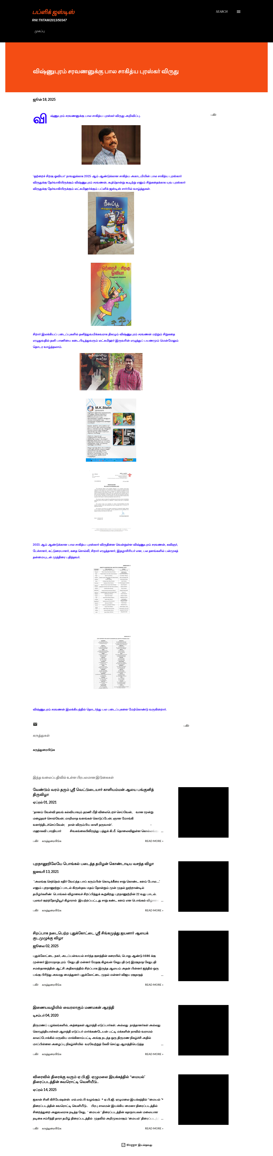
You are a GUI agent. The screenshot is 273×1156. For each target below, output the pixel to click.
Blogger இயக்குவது (136, 1145)
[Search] (222, 12)
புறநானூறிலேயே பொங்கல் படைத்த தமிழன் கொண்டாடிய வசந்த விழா (93, 863)
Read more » (154, 841)
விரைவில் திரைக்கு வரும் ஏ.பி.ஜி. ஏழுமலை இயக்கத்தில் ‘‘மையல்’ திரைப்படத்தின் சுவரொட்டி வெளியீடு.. (89, 1079)
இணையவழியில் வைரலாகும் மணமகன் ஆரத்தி (73, 1007)
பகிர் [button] (213, 114)
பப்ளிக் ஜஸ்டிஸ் (53, 11)
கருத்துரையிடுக (44, 750)
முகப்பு (39, 31)
